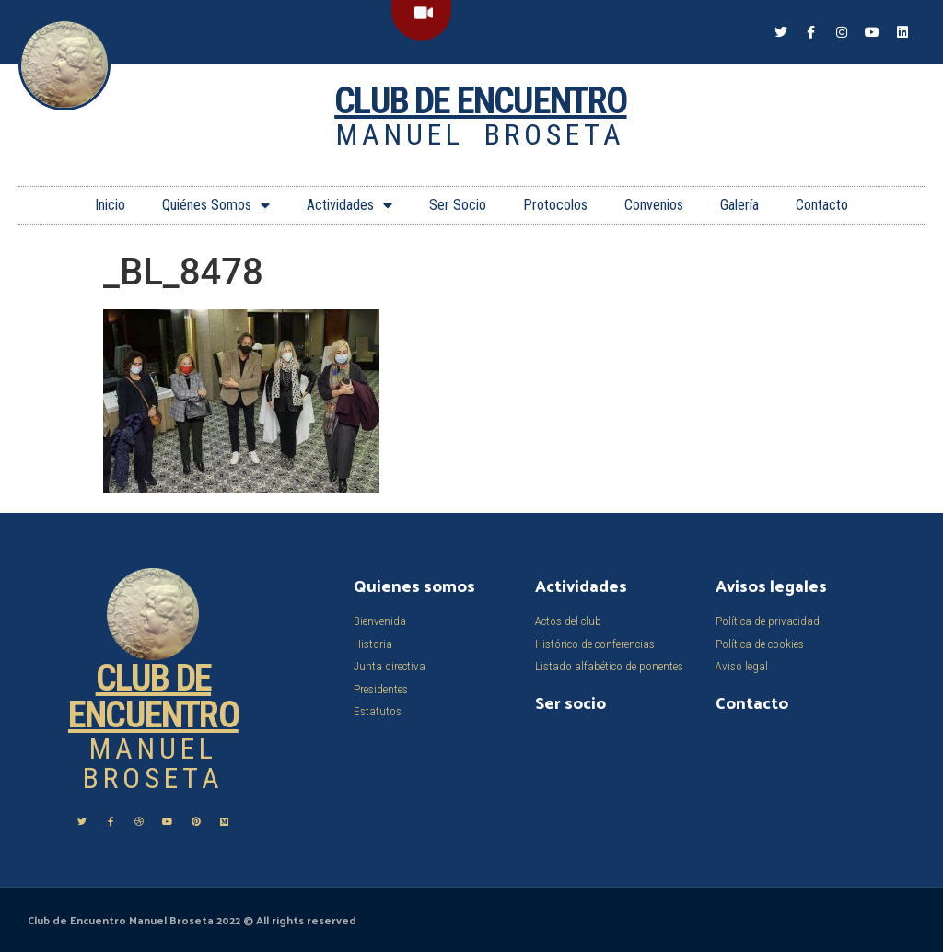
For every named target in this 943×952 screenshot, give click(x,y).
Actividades (349, 205)
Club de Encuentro (480, 100)
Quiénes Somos (216, 205)
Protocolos (555, 205)
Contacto (822, 205)
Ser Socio (457, 205)
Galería (739, 205)
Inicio (110, 205)
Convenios (653, 205)
